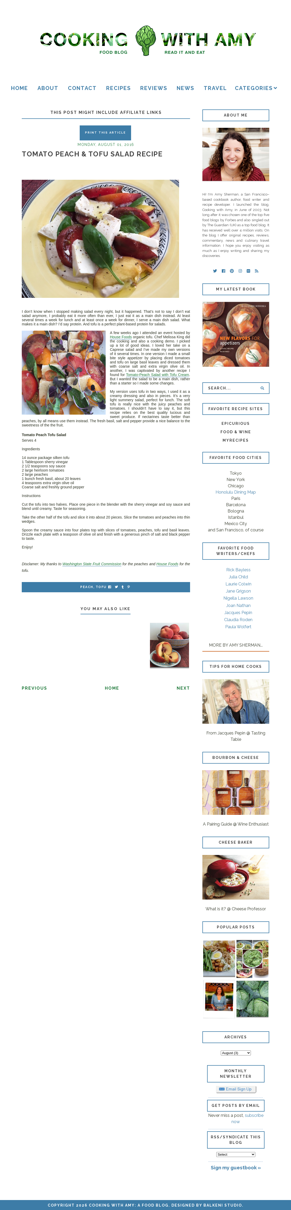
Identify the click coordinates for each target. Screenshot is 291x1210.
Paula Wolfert (238, 626)
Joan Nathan (238, 605)
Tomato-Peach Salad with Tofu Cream (157, 375)
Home (19, 88)
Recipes (118, 88)
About (47, 88)
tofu (101, 587)
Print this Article (105, 132)
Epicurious (236, 423)
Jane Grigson (238, 591)
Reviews (153, 88)
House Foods (121, 337)
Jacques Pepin (238, 612)
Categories (254, 88)
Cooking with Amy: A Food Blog (129, 1205)
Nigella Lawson (238, 598)
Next (183, 688)
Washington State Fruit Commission (91, 564)
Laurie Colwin (238, 584)
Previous (34, 688)
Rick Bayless (238, 569)
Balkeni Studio (222, 1205)
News (185, 88)
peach (86, 587)
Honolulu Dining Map (235, 492)
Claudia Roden (238, 619)
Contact (82, 88)
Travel (215, 88)
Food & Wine (235, 432)
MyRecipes (236, 440)
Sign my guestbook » (236, 1167)
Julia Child (238, 576)
